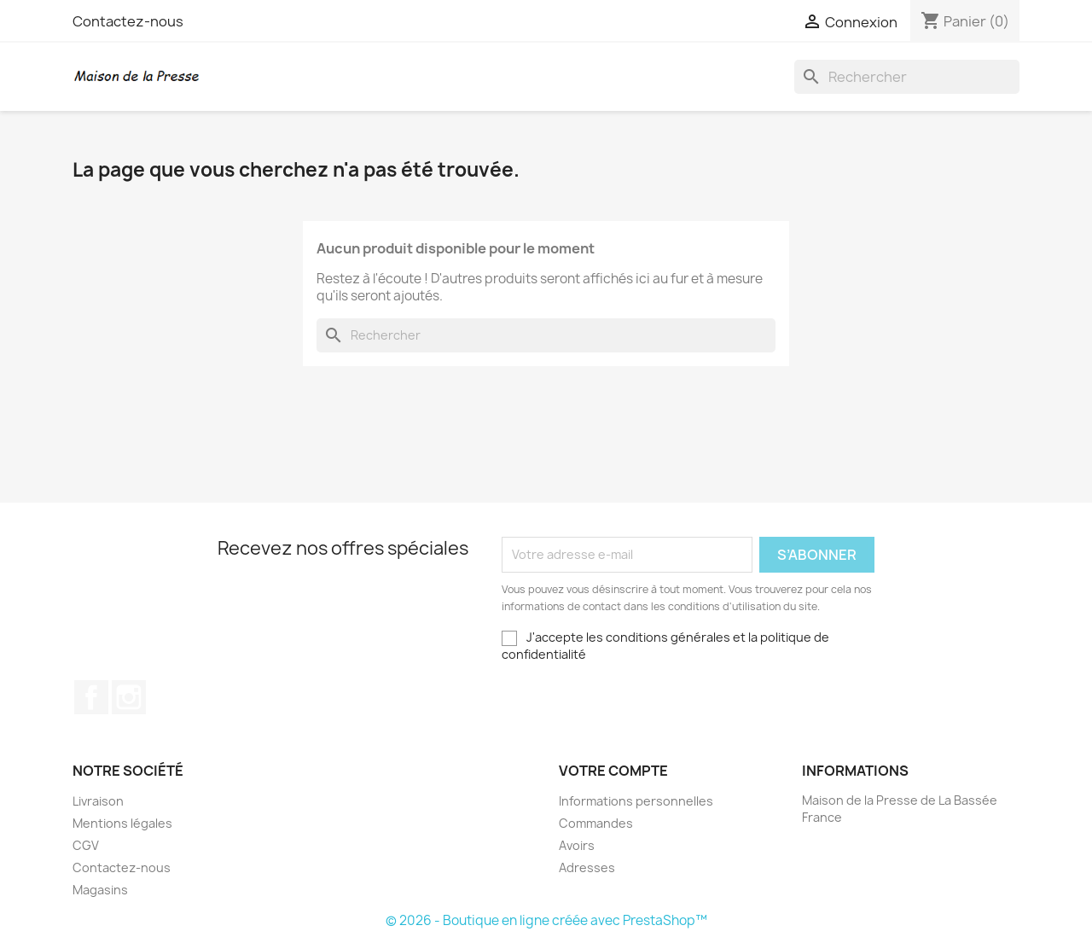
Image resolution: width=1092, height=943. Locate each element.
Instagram (129, 697)
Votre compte (613, 770)
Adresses (587, 867)
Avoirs (577, 845)
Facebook (91, 697)
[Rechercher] (906, 77)
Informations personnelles (636, 801)
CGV (86, 845)
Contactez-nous (128, 21)
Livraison (98, 801)
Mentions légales (122, 823)
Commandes (596, 823)
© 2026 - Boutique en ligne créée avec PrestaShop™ (546, 920)
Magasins (100, 890)
